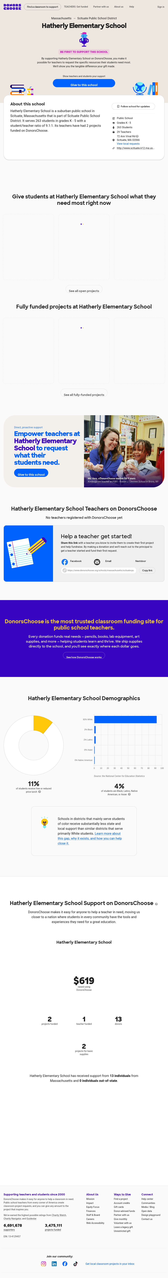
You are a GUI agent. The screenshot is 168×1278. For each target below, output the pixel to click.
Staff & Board (93, 1215)
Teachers (89, 170)
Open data (146, 1211)
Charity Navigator (12, 1218)
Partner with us (101, 6)
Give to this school (84, 83)
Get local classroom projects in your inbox (109, 1263)
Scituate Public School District (97, 18)
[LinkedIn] (54, 1264)
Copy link (147, 570)
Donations (133, 170)
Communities (148, 1203)
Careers (90, 1219)
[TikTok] (75, 1264)
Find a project (121, 1199)
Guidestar (31, 1218)
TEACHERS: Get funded (76, 6)
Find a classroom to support (42, 6)
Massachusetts (61, 18)
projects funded (63, 1227)
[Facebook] (65, 1264)
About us (118, 6)
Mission (90, 1199)
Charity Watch (59, 1215)
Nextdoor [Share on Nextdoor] (137, 561)
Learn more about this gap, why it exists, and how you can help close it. (90, 838)
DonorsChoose (12, 7)
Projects (69, 170)
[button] (108, 570)
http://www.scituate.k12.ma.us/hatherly (136, 148)
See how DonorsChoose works (84, 655)
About (32, 170)
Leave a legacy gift (123, 1227)
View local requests (128, 143)
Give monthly (120, 1219)
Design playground (150, 1215)
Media (144, 1207)
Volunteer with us (123, 1223)
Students (111, 170)
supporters (22, 1227)
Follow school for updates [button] (133, 106)
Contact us (146, 1219)
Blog (152, 1207)
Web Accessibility (95, 1223)
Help (131, 6)
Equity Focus (92, 1207)
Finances (90, 1211)
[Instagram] (43, 1264)
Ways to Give (122, 1194)
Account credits (122, 1203)
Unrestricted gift (122, 1231)
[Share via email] (108, 561)
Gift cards (119, 1207)
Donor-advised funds (124, 1211)
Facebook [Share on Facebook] (72, 562)
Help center (147, 1199)
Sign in (160, 7)
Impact (49, 170)
